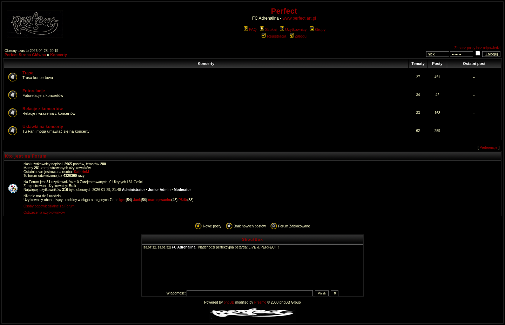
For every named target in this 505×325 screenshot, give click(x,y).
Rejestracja (274, 36)
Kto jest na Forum (26, 156)
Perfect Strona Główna (25, 55)
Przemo (260, 302)
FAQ (250, 29)
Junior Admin (159, 190)
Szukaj (268, 29)
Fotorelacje (33, 90)
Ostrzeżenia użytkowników (44, 212)
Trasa (27, 73)
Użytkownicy (293, 29)
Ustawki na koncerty (42, 126)
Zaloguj (299, 36)
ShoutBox (252, 239)
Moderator (182, 190)
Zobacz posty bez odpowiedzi (477, 48)
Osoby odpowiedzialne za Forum (49, 206)
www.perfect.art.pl (299, 18)
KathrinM (81, 172)
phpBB (229, 302)
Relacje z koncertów (42, 108)
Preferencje (489, 148)
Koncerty (58, 55)
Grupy (317, 29)
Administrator (133, 190)
